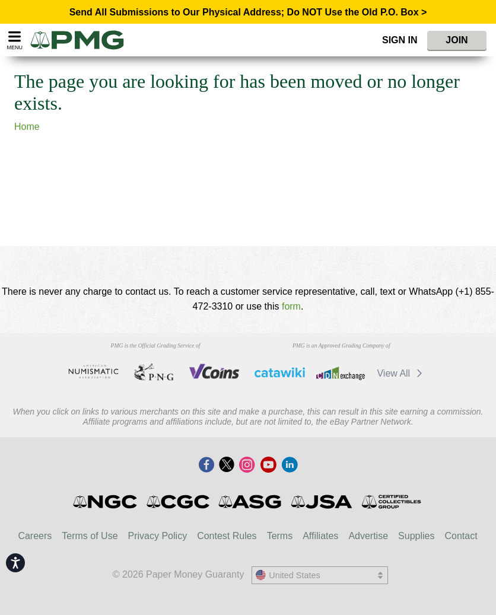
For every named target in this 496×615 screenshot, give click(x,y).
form (291, 306)
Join (457, 40)
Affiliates (320, 536)
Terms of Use (89, 536)
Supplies (416, 536)
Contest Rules (227, 536)
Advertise (368, 536)
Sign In (400, 40)
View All (401, 373)
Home (27, 127)
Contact (460, 536)
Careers (35, 536)
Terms (280, 536)
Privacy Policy (157, 536)
